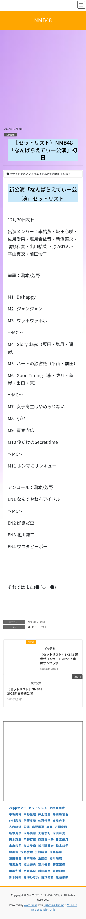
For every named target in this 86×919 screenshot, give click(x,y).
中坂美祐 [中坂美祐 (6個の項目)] (15, 814)
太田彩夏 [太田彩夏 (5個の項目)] (59, 833)
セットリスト (39, 627)
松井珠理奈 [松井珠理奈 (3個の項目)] (46, 846)
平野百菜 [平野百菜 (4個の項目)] (30, 839)
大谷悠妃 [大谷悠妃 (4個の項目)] (44, 833)
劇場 (42, 621)
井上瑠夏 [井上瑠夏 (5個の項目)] (44, 814)
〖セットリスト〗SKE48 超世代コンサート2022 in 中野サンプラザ (59, 658)
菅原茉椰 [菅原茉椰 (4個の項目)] (59, 864)
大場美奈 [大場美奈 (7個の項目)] (30, 833)
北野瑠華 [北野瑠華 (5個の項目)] (38, 827)
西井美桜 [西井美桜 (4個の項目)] (30, 871)
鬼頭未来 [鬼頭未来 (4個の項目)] (62, 877)
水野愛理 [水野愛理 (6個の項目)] (26, 852)
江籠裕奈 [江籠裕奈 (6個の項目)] (41, 852)
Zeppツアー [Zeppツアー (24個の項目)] (17, 808)
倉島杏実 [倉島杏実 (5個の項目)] (59, 821)
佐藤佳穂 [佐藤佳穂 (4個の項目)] (44, 821)
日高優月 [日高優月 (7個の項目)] (62, 839)
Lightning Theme (54, 905)
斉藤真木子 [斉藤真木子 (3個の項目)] (46, 839)
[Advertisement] (43, 81)
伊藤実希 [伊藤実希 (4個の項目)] (30, 821)
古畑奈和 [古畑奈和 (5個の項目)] (61, 827)
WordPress (30, 905)
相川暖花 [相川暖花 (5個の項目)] (55, 858)
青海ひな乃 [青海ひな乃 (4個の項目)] (31, 877)
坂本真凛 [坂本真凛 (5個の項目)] (15, 833)
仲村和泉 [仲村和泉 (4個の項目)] (15, 821)
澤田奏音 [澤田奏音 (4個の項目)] (15, 858)
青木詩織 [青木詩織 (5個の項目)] (15, 877)
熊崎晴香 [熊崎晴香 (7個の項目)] (30, 858)
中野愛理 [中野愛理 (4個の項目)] (30, 814)
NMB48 (10, 134)
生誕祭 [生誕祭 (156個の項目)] (42, 858)
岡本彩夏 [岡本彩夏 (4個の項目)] (15, 839)
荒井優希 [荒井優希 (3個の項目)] (44, 864)
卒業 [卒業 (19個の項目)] (49, 827)
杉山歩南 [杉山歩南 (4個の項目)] (30, 846)
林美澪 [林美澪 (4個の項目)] (13, 852)
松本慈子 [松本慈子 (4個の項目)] (62, 846)
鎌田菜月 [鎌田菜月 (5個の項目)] (44, 871)
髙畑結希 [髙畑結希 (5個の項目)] (47, 877)
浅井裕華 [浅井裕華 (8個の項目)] (55, 852)
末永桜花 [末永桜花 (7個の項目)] (15, 846)
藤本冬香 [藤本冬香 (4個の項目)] (15, 871)
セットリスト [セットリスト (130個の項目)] (37, 808)
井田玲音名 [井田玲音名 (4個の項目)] (60, 814)
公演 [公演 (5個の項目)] (27, 827)
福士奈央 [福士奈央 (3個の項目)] (30, 864)
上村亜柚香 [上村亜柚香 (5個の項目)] (57, 808)
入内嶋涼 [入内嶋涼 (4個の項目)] (15, 827)
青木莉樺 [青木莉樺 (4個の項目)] (59, 871)
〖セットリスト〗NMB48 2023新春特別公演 (24, 691)
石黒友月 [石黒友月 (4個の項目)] (15, 864)
